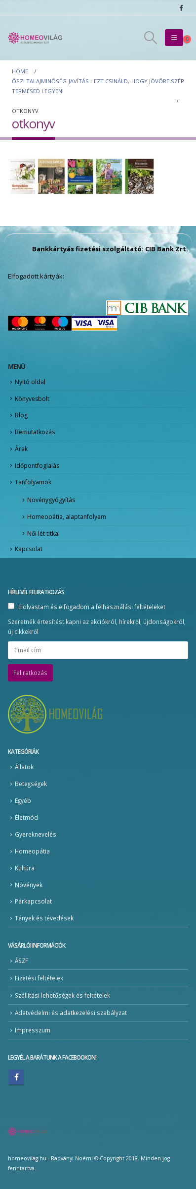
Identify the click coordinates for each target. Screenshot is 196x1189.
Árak (21, 449)
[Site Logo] (35, 38)
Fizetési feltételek (39, 978)
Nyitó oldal (30, 382)
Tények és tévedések (44, 918)
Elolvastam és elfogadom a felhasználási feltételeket (91, 607)
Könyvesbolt (32, 399)
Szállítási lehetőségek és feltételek (62, 995)
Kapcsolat (28, 549)
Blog (21, 415)
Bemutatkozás (35, 432)
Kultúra (25, 868)
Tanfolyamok (33, 482)
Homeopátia (32, 851)
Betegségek (31, 784)
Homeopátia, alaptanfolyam (66, 516)
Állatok (24, 767)
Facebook (16, 1077)
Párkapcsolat (33, 901)
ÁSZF (21, 960)
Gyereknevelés (35, 834)
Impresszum (32, 1030)
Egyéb (23, 800)
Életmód (26, 817)
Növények (28, 885)
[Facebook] (181, 7)
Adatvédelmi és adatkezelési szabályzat (71, 1013)
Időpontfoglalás (37, 465)
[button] (150, 37)
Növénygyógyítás (51, 500)
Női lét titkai (43, 533)
